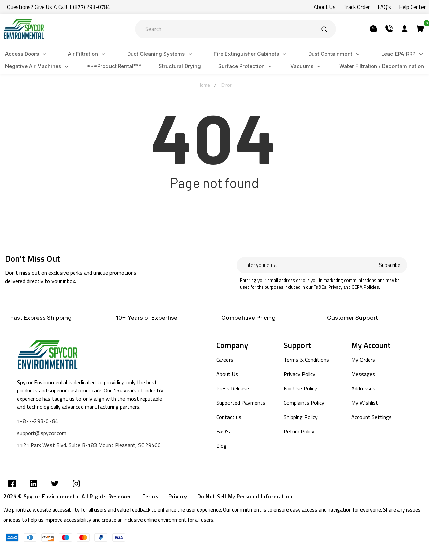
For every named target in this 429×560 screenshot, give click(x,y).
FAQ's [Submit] (384, 7)
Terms (150, 496)
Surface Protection (246, 66)
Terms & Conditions (306, 360)
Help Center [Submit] (412, 7)
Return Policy (299, 431)
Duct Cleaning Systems (160, 54)
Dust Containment (335, 54)
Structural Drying (180, 66)
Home (204, 84)
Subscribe (389, 265)
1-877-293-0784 (37, 421)
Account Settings (371, 417)
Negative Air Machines (38, 66)
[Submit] (324, 29)
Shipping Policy (301, 417)
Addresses (363, 388)
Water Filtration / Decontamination (381, 66)
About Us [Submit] (325, 7)
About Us (227, 374)
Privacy (177, 496)
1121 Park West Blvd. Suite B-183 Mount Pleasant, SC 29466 (89, 445)
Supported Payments (240, 403)
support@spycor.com (41, 433)
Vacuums (306, 66)
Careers (224, 360)
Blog (221, 446)
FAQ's (223, 431)
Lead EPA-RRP (403, 54)
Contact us (228, 417)
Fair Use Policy (300, 388)
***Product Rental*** (114, 66)
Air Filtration (87, 54)
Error (226, 84)
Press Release (232, 388)
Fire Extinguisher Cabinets (251, 54)
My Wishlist (364, 403)
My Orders (363, 360)
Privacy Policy (299, 374)
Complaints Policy (304, 403)
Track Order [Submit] (356, 7)
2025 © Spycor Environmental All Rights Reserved (67, 496)
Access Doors (26, 54)
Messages (363, 374)
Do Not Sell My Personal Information (245, 496)
